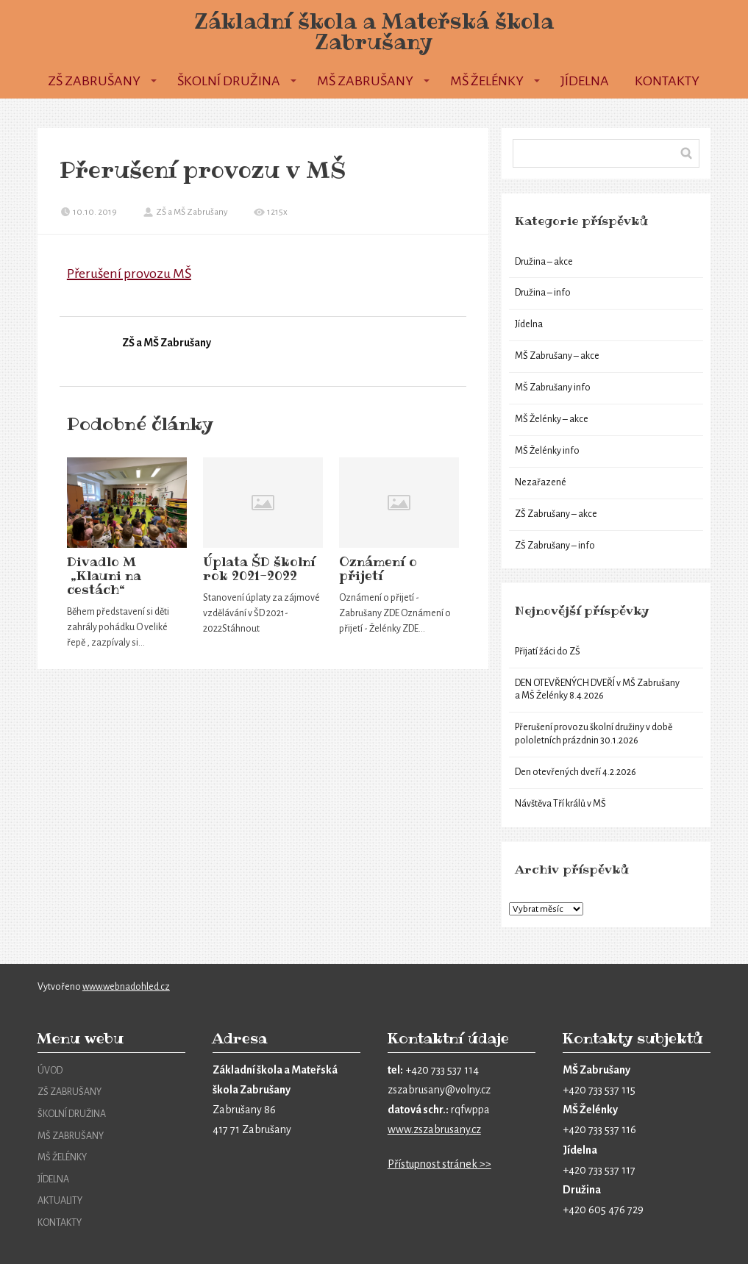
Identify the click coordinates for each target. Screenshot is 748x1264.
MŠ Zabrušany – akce (557, 356)
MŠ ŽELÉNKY (62, 1157)
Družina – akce (544, 262)
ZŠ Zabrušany (94, 81)
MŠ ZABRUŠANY (71, 1136)
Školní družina (228, 81)
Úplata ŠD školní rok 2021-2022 (259, 569)
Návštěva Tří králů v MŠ (560, 804)
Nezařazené (540, 482)
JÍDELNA (53, 1179)
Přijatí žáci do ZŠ (547, 651)
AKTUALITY (60, 1201)
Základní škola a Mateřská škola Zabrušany (374, 31)
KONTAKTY (60, 1223)
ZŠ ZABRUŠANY (69, 1092)
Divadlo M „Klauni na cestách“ (104, 576)
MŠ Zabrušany (365, 81)
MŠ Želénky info (547, 451)
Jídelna (584, 81)
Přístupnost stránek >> (439, 1164)
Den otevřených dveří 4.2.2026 (575, 772)
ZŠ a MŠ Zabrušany (185, 212)
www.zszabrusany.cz (434, 1129)
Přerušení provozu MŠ (129, 273)
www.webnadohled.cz (126, 987)
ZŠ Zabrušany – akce (556, 514)
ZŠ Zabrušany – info (555, 545)
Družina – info (543, 293)
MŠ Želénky (487, 81)
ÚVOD (50, 1070)
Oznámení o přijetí (378, 569)
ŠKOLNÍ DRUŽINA (72, 1114)
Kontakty (667, 81)
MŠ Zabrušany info (553, 387)
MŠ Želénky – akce (551, 419)
